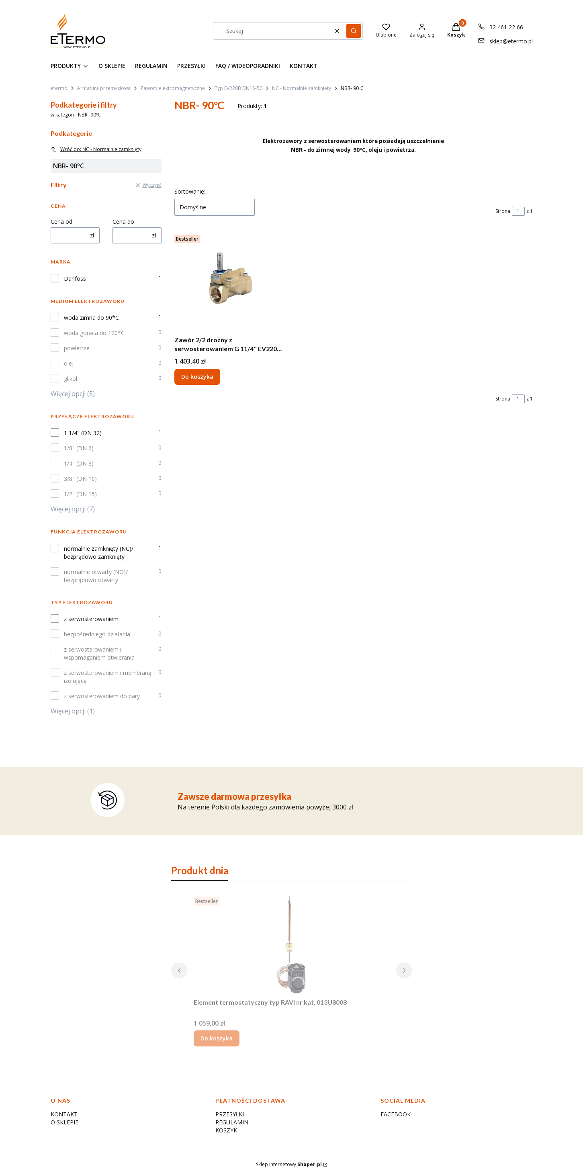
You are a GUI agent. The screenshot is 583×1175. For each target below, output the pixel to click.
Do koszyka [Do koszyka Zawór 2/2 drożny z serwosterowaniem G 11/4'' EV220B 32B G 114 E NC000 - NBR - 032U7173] (197, 376)
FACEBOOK (395, 1114)
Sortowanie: (189, 191)
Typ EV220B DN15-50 (238, 88)
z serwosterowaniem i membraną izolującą (107, 677)
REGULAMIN (231, 1122)
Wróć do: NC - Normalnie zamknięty (96, 149)
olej (69, 363)
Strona (502, 211)
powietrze (77, 348)
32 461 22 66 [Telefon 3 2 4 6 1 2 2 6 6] (506, 27)
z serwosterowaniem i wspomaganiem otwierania (99, 653)
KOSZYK (226, 1130)
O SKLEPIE (64, 1122)
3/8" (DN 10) (80, 478)
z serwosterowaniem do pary (102, 696)
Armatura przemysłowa (104, 88)
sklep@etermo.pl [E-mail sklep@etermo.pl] (511, 41)
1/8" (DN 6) (79, 448)
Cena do (123, 221)
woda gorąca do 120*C (94, 333)
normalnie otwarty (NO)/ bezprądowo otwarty (96, 576)
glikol (70, 378)
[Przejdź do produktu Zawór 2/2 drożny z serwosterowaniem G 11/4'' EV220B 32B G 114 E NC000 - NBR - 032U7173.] (229, 282)
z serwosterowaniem (91, 619)
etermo (59, 88)
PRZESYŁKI (229, 1114)
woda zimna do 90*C (91, 317)
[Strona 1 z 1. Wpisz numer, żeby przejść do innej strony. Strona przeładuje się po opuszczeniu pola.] (518, 211)
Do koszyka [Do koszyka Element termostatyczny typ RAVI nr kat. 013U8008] (216, 1038)
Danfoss (75, 278)
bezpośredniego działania (97, 634)
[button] (353, 31)
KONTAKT (64, 1114)
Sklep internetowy (289, 1164)
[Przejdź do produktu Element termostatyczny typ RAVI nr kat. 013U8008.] (292, 944)
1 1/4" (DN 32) (83, 433)
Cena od (61, 221)
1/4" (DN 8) (79, 463)
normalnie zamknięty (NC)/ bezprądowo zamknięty (98, 552)
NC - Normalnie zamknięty (301, 88)
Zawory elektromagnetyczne (172, 88)
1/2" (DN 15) (80, 494)
